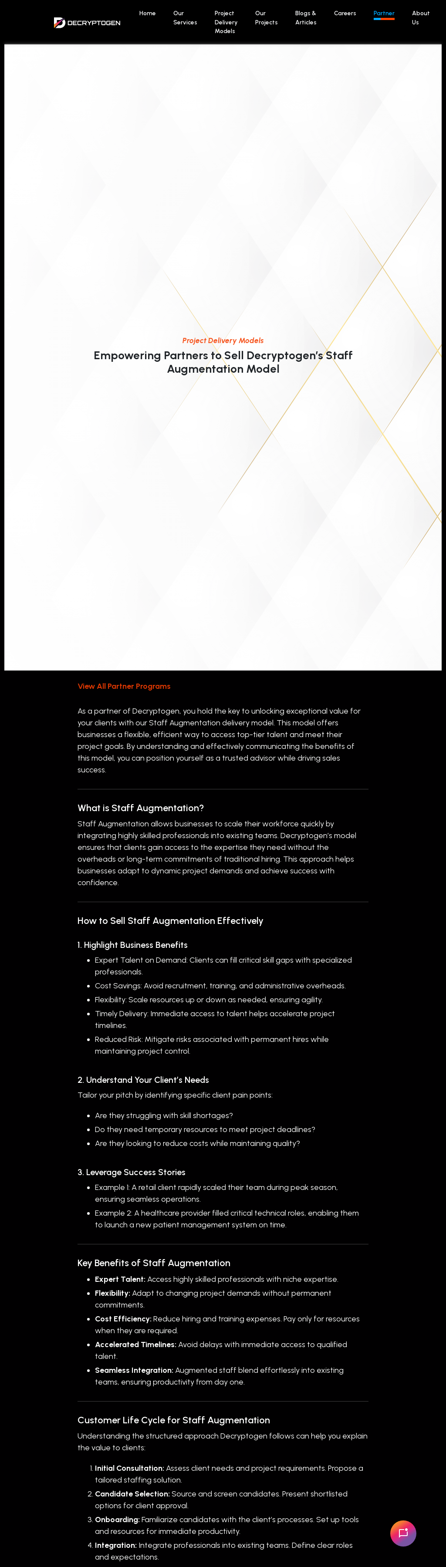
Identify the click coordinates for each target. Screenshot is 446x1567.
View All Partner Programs (124, 686)
